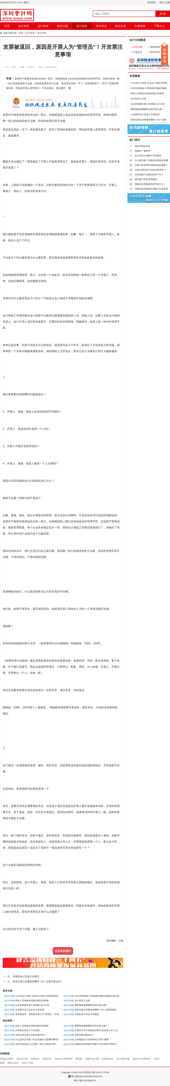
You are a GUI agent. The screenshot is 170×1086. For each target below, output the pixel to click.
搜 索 (163, 13)
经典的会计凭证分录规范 (25, 976)
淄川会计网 (22, 1059)
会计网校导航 (123, 1059)
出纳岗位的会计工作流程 (27, 1030)
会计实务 (81, 26)
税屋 (2, 1063)
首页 (7, 26)
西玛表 (78, 1059)
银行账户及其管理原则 (146, 179)
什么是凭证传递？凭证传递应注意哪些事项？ (37, 1039)
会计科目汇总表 (82, 1000)
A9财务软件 (107, 1059)
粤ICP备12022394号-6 (85, 1080)
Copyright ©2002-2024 (72, 1072)
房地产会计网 (92, 1059)
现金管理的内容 (142, 146)
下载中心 (159, 26)
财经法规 (62, 26)
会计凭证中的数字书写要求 (148, 155)
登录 (161, 2)
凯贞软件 (47, 1059)
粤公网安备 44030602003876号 (85, 1076)
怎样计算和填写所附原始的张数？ (151, 165)
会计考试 (43, 26)
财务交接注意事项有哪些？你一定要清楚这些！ (37, 981)
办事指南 (139, 26)
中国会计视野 (6, 1059)
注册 (168, 2)
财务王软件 (13, 1063)
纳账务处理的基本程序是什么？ (150, 184)
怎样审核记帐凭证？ (85, 1035)
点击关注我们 (63, 950)
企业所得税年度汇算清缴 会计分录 (32, 1005)
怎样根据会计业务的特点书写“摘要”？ (93, 1039)
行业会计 (137, 52)
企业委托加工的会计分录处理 (29, 1009)
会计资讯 (23, 26)
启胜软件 (35, 1059)
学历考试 (101, 26)
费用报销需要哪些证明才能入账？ (91, 1005)
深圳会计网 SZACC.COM (96, 1072)
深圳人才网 (27, 1063)
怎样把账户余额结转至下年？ (149, 174)
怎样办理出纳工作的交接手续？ (30, 1035)
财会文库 (120, 26)
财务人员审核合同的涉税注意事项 (31, 1000)
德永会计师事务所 (63, 1059)
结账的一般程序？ (143, 151)
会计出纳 (41, 33)
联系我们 (151, 2)
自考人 (157, 1059)
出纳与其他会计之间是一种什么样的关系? (35, 1044)
